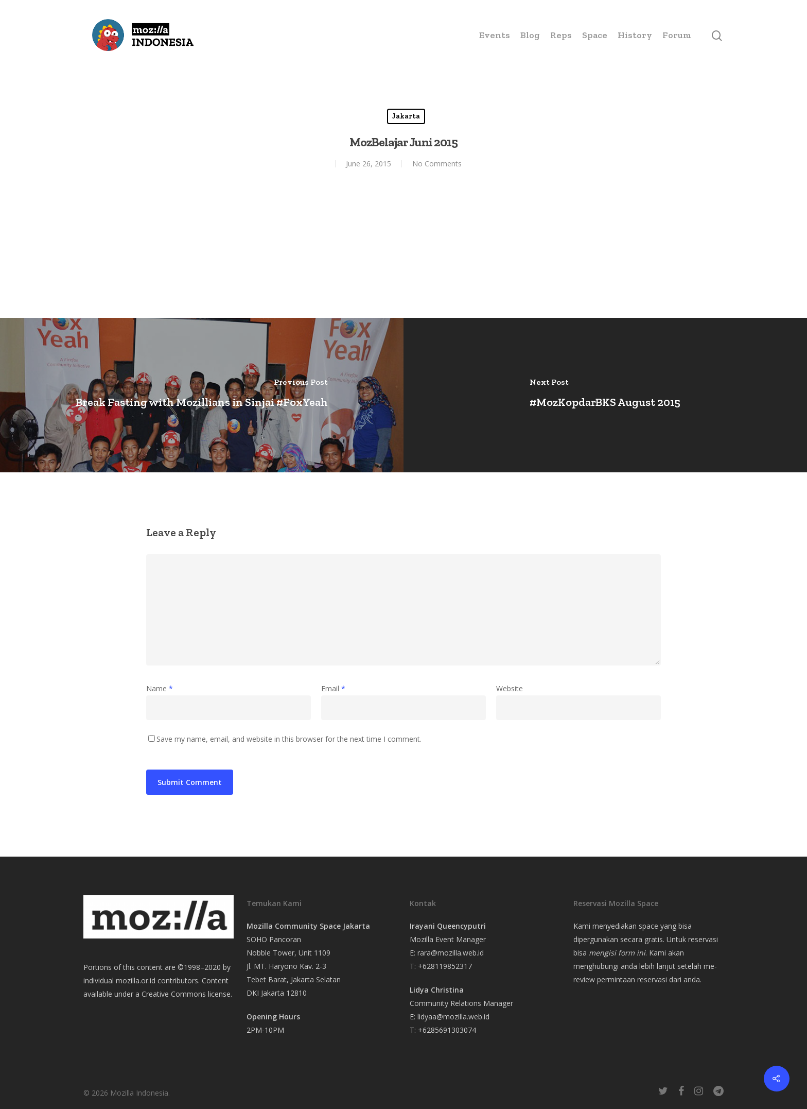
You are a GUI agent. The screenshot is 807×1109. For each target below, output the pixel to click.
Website (509, 688)
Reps (561, 35)
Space (594, 35)
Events (494, 35)
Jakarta (406, 116)
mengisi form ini (617, 953)
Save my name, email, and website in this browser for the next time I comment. (289, 739)
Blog (530, 35)
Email (333, 688)
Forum (676, 35)
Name (159, 688)
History (635, 35)
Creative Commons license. (187, 994)
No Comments (437, 163)
